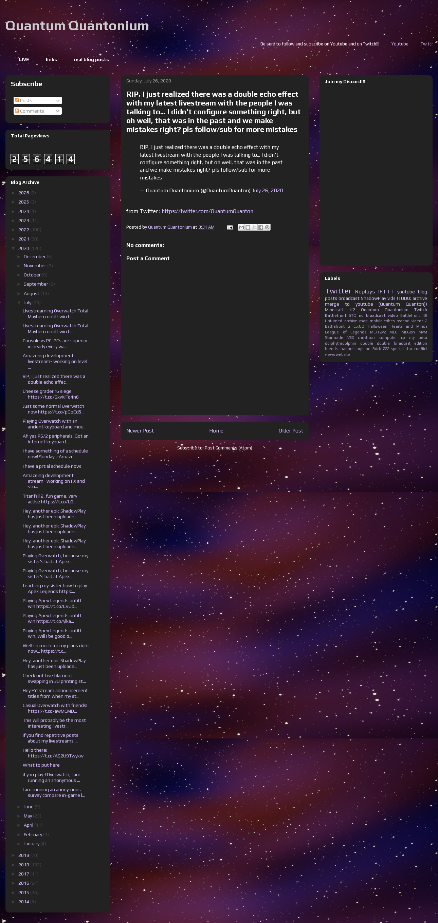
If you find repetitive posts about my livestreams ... (50, 738)
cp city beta (414, 337)
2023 (24, 220)
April (29, 825)
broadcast (349, 298)
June (29, 806)
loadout (347, 349)
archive (350, 321)
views (330, 354)
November (35, 265)
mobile (376, 321)
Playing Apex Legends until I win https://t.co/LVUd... (52, 603)
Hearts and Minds (408, 326)
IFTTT (386, 291)
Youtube (426, 43)
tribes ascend (396, 321)
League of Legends (345, 332)
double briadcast (393, 343)
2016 (24, 883)
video (393, 315)
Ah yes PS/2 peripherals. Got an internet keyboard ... (56, 438)
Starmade (334, 337)
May (28, 816)
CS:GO (358, 326)
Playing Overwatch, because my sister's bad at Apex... (55, 558)
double (366, 343)
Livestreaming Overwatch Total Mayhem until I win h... (55, 313)
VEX (350, 337)
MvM (423, 332)
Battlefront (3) (413, 315)
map (363, 321)
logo (359, 349)
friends (331, 349)
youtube (406, 291)
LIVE (24, 59)
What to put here (41, 765)
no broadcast (372, 315)
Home (216, 430)
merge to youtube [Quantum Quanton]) (376, 304)
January (32, 843)
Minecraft (334, 309)
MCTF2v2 (378, 332)
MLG (393, 332)
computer (388, 337)
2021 (24, 239)
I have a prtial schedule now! (52, 466)
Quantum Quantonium (77, 25)
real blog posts (91, 59)
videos (417, 321)
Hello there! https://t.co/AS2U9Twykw (53, 752)
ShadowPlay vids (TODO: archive (394, 298)
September (36, 284)
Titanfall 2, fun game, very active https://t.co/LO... (50, 498)
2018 (24, 864)
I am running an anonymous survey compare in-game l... (54, 792)
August (32, 293)
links (51, 59)
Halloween (377, 326)
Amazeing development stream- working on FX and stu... (54, 481)
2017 (24, 874)
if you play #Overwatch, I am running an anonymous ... (51, 777)
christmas (366, 337)
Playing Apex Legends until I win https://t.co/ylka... (52, 618)
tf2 (352, 309)
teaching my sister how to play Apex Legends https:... (55, 588)
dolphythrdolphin (340, 343)
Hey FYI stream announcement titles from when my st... (55, 693)
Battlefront (335, 315)
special (397, 349)
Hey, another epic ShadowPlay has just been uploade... (54, 513)
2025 (24, 202)
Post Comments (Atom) (228, 447)
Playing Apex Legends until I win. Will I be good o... (52, 633)
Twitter (338, 290)
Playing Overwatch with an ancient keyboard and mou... (55, 423)
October (33, 274)
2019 (24, 855)
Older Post (291, 430)
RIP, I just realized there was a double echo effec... (54, 379)
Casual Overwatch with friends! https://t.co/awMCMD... (55, 708)
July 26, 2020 (267, 190)
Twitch (420, 309)
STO (353, 315)
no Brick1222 (377, 349)
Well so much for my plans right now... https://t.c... (56, 648)
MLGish (408, 332)
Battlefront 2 (337, 326)
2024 (24, 211)
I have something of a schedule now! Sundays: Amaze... (55, 453)
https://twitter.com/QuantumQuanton (207, 211)
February (33, 834)
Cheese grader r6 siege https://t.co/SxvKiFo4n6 (51, 394)
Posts (23, 100)
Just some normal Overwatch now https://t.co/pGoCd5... (54, 409)
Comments (29, 111)
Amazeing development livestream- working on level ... (55, 361)
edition (420, 343)
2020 (24, 248)
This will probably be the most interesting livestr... (54, 723)
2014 (24, 901)
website (343, 354)
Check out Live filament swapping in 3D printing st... (54, 678)
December (35, 256)
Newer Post (140, 430)
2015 (24, 892)
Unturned (333, 321)
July (28, 302)
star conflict (416, 349)
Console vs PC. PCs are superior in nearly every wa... (55, 343)
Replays (365, 291)
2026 (24, 192)
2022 (24, 229)
